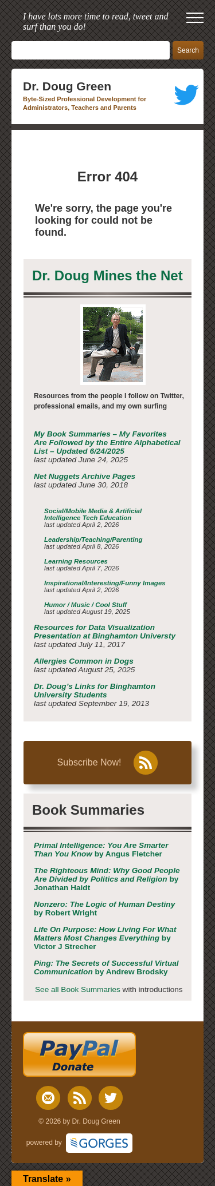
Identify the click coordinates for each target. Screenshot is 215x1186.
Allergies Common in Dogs (84, 661)
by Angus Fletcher (101, 849)
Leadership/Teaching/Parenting (93, 539)
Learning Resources (76, 561)
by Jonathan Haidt (107, 879)
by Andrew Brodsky (106, 967)
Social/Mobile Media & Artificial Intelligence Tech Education (93, 514)
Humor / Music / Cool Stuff (85, 604)
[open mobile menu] (195, 17)
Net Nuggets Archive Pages (84, 476)
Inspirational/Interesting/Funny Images (105, 583)
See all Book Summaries (77, 989)
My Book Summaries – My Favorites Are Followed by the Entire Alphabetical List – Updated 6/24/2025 (107, 442)
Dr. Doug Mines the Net (107, 275)
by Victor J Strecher (105, 938)
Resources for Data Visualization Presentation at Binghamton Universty (104, 631)
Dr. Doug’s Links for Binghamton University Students (94, 690)
